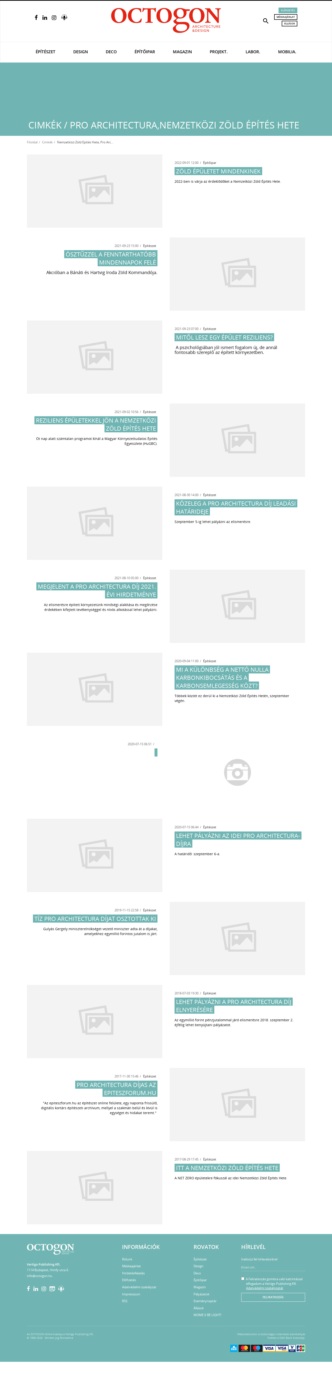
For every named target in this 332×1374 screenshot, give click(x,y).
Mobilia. (287, 51)
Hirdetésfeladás (133, 1273)
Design (80, 51)
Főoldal (32, 142)
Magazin (182, 51)
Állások (289, 23)
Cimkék (47, 142)
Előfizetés (288, 10)
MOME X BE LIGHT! (207, 1315)
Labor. (253, 51)
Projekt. (219, 51)
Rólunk (127, 1259)
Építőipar (145, 51)
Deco (111, 51)
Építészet (45, 51)
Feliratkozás (273, 1297)
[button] (266, 20)
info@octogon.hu (39, 1276)
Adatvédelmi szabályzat (139, 1287)
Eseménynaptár (205, 1301)
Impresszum (131, 1294)
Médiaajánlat (286, 17)
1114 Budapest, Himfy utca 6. (48, 1270)
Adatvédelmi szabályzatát (264, 1288)
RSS (124, 1301)
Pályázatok (201, 1294)
